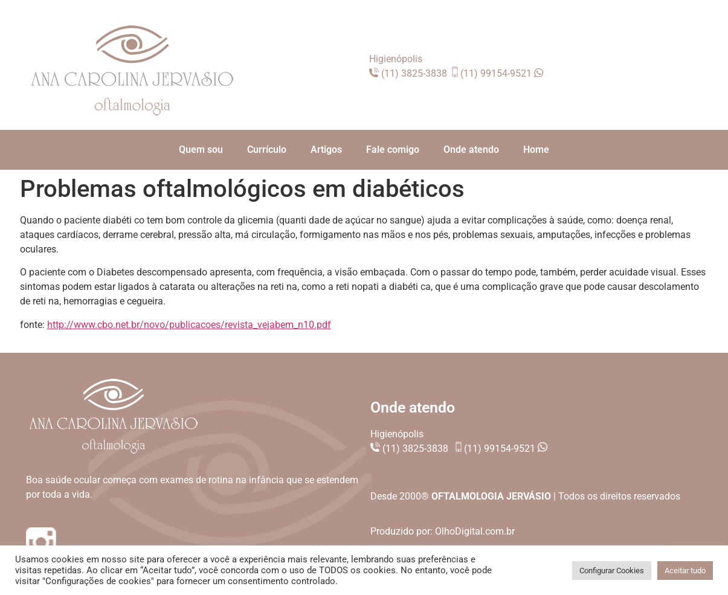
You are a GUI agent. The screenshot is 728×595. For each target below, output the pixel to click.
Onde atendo (471, 149)
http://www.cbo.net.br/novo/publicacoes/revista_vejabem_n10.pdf (189, 324)
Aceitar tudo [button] (685, 570)
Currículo (266, 149)
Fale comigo (392, 149)
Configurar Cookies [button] (611, 570)
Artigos (326, 149)
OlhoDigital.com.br (475, 531)
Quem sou (201, 149)
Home (536, 149)
